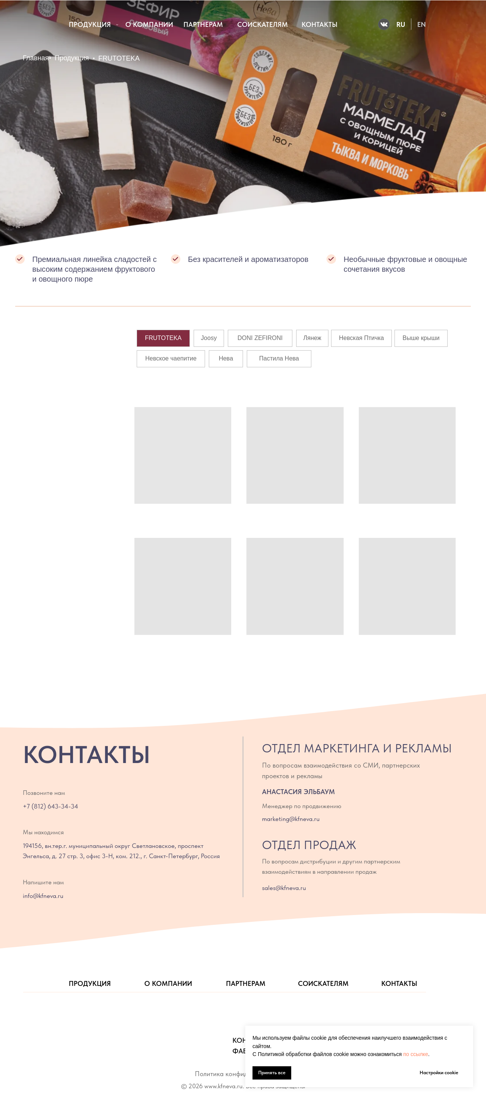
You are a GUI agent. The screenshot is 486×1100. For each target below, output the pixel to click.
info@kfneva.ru (43, 895)
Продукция (72, 58)
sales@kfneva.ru (284, 888)
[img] (33, 25)
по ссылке (415, 1054)
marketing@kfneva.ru (291, 819)
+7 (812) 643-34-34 (50, 806)
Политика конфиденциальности (242, 1074)
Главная (36, 58)
